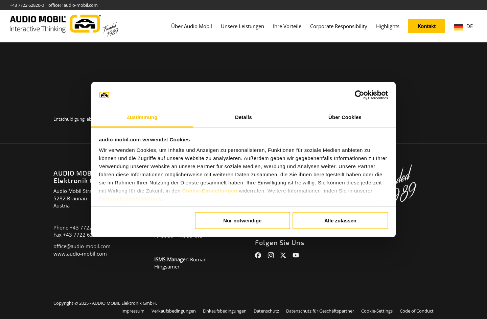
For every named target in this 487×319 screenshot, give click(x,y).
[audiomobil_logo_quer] (64, 23)
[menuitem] (191, 26)
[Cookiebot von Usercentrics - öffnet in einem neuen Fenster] (358, 95)
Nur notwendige (242, 220)
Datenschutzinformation (130, 199)
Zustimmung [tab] (142, 117)
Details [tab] (243, 117)
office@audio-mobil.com (73, 5)
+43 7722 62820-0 (27, 5)
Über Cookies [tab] (345, 117)
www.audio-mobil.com (80, 253)
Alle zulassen (340, 220)
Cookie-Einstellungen (209, 191)
